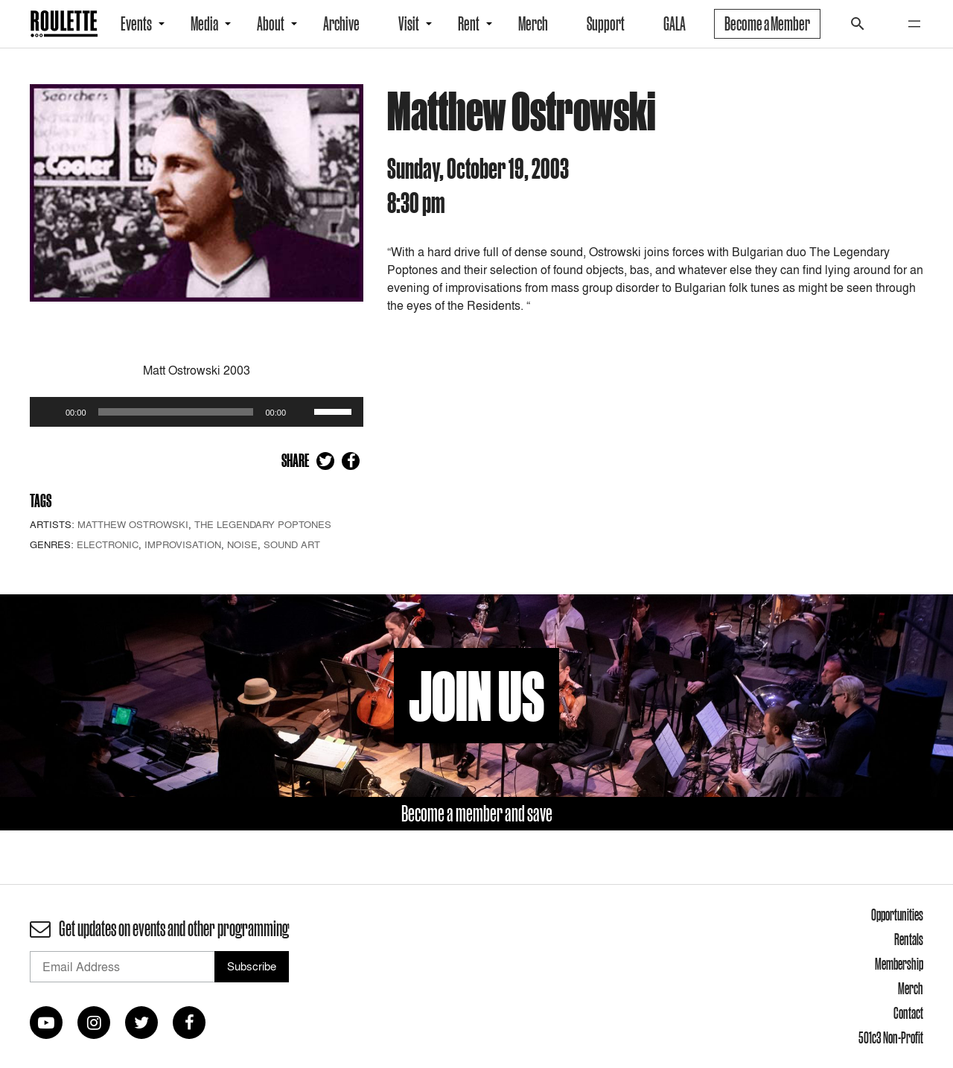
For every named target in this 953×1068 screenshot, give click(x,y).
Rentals (908, 939)
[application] (196, 412)
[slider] (176, 412)
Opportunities (897, 914)
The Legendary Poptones (262, 524)
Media (204, 24)
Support (606, 24)
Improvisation (182, 544)
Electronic (107, 544)
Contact (908, 1013)
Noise (242, 544)
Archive (341, 24)
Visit (408, 24)
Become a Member (767, 24)
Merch (533, 24)
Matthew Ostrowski (132, 524)
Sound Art (292, 544)
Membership (899, 963)
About (270, 24)
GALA (674, 24)
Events (136, 24)
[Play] (49, 411)
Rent (468, 24)
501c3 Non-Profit (890, 1037)
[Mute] (302, 411)
